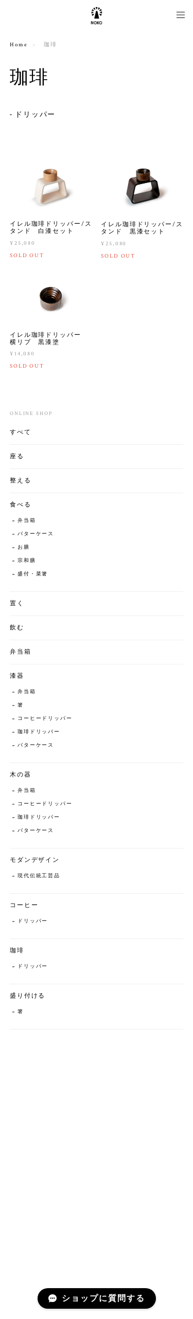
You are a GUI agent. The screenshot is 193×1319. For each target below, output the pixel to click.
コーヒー (24, 906)
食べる (20, 506)
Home (19, 44)
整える (20, 481)
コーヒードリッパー (45, 719)
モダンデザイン (35, 861)
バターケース (36, 535)
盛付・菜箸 (32, 575)
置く (17, 604)
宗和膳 (26, 561)
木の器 (20, 776)
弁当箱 (26, 521)
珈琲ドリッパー (38, 733)
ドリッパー (35, 114)
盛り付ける (28, 997)
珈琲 (17, 951)
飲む (17, 629)
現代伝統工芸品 (38, 877)
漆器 (17, 677)
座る (17, 457)
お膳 (23, 548)
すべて (20, 433)
